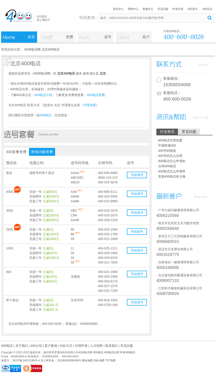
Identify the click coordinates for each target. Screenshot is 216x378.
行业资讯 (167, 132)
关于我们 (21, 345)
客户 (146, 37)
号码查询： (89, 17)
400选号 (192, 9)
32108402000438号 (69, 360)
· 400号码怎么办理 (169, 156)
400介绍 (36, 345)
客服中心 (148, 9)
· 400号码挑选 (166, 150)
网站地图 (87, 360)
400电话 (7, 345)
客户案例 (51, 345)
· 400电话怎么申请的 (170, 161)
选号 (107, 37)
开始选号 (137, 175)
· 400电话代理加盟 (169, 140)
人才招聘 (96, 345)
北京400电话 (50, 49)
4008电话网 (32, 49)
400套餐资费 (16, 152)
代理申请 (81, 345)
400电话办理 (111, 352)
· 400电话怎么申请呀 (170, 171)
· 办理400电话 (166, 166)
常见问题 (163, 9)
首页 (31, 37)
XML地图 (98, 360)
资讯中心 (118, 9)
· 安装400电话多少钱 (170, 176)
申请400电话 (127, 352)
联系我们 (111, 345)
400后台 (207, 9)
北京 (103, 73)
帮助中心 (133, 9)
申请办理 (177, 9)
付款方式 (66, 345)
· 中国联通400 (166, 145)
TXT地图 (110, 360)
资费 (69, 37)
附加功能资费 (42, 152)
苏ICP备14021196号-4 (26, 360)
